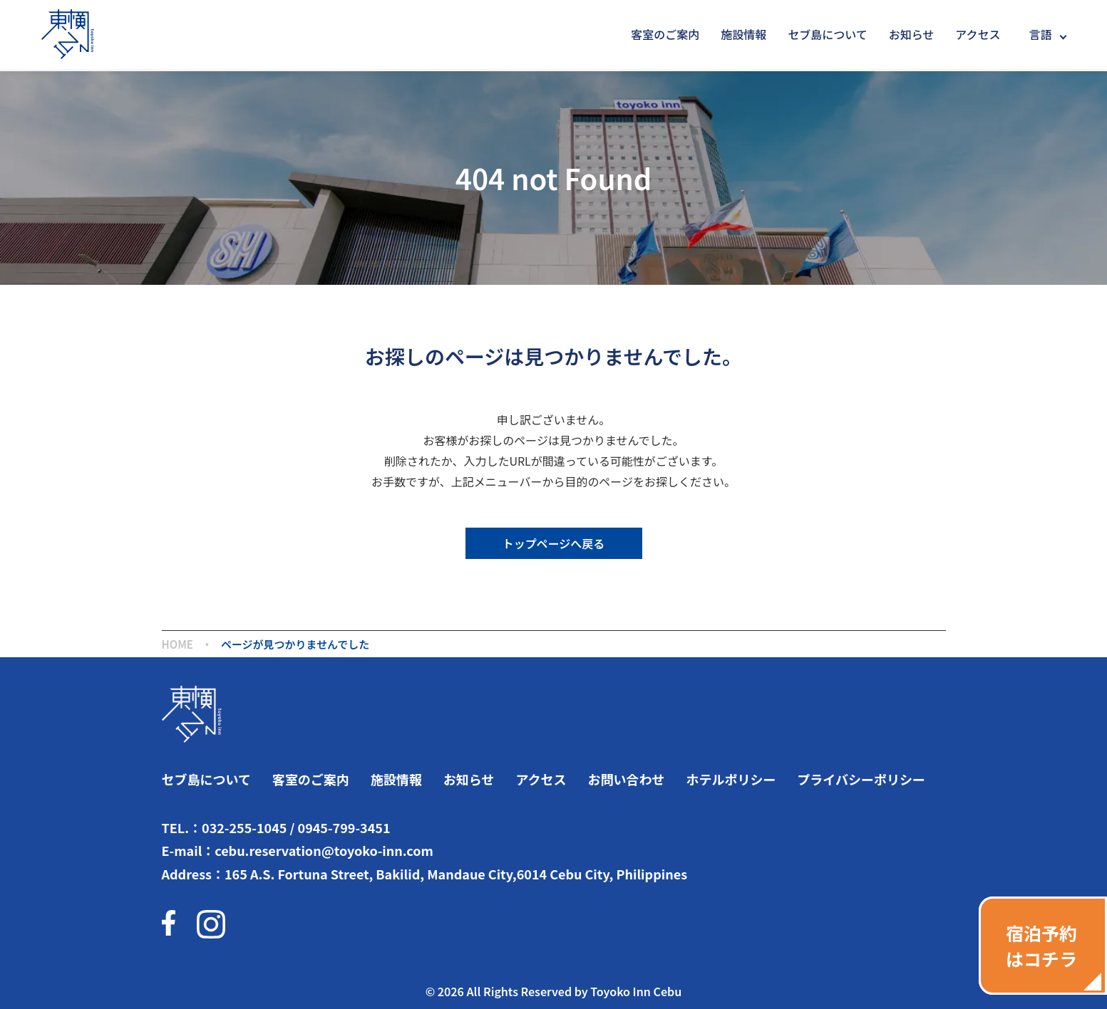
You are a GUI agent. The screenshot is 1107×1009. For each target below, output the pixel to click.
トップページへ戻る (554, 543)
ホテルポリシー (731, 779)
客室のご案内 (665, 34)
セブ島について (827, 34)
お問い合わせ (625, 779)
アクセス (977, 34)
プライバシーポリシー (861, 779)
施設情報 (743, 34)
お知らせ (911, 34)
